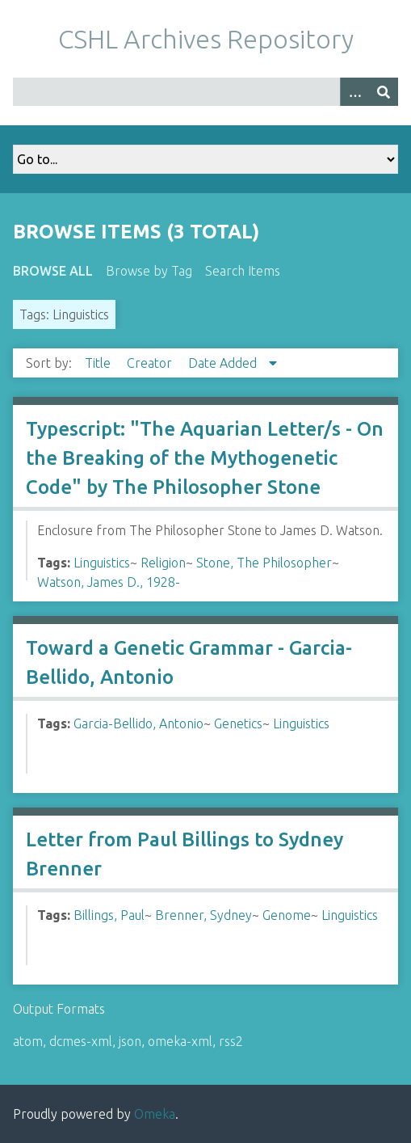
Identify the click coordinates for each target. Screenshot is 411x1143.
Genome (286, 915)
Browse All (53, 271)
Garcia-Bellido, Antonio (138, 723)
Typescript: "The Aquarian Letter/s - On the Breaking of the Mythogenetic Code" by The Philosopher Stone (205, 458)
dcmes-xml (80, 1041)
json (130, 1041)
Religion (163, 562)
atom (28, 1041)
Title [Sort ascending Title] (99, 363)
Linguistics (101, 562)
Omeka (154, 1114)
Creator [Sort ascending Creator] (151, 363)
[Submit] (383, 92)
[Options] (354, 92)
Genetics (238, 723)
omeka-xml (180, 1041)
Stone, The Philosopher (264, 562)
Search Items (242, 271)
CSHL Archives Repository (206, 38)
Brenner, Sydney (203, 915)
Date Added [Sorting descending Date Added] (224, 363)
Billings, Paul (109, 915)
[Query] (205, 92)
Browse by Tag (149, 271)
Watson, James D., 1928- (108, 582)
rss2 (231, 1041)
